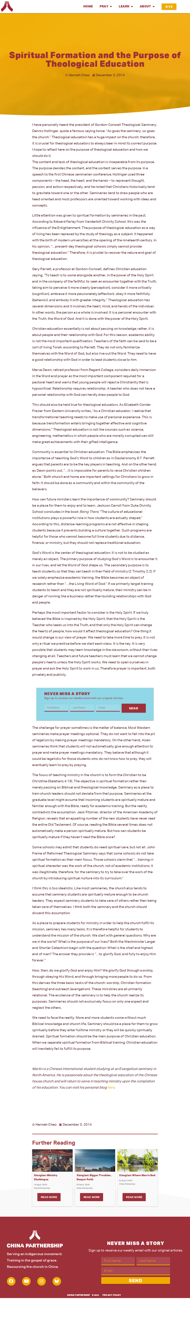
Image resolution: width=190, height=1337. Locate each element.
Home (88, 6)
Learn (126, 6)
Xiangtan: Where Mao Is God (137, 1175)
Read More (49, 1197)
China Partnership (78, 1295)
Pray (106, 6)
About (147, 6)
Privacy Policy (111, 1295)
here (110, 1087)
